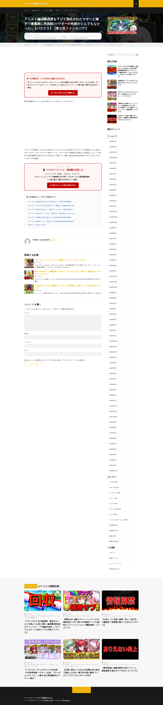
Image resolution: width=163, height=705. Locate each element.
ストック (112, 498)
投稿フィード (113, 558)
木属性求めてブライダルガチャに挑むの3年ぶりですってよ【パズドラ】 (128, 82)
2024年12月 (113, 211)
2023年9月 (112, 292)
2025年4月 (112, 190)
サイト (26, 350)
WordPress (66, 700)
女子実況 (42, 38)
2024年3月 (112, 260)
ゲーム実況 (63, 36)
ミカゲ (111, 514)
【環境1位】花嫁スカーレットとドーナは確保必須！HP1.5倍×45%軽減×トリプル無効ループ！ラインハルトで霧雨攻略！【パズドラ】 (128, 107)
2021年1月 (112, 465)
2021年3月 (112, 454)
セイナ (111, 503)
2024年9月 (112, 228)
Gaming (29, 36)
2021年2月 (112, 460)
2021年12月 (113, 406)
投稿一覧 (53, 240)
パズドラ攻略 (48, 10)
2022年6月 (112, 373)
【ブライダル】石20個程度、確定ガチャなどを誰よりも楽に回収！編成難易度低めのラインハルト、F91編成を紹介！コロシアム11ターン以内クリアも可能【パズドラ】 (42, 626)
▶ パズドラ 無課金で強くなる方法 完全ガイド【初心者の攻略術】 (50, 201)
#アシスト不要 (48, 664)
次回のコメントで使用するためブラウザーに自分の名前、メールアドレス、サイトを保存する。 (55, 360)
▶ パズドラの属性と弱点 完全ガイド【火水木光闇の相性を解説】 (50, 217)
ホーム (26, 10)
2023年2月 (112, 330)
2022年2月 (112, 395)
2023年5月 (112, 314)
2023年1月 (112, 336)
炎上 (130, 616)
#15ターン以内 (39, 664)
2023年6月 (112, 309)
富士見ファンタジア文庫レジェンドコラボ (63, 38)
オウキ (111, 482)
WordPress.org (114, 569)
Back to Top (81, 690)
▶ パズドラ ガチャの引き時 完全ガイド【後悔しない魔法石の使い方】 (52, 205)
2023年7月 (112, 303)
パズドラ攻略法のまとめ (44, 698)
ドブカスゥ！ (118, 616)
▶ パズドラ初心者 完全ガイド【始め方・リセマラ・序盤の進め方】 (51, 209)
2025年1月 (112, 206)
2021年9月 (112, 422)
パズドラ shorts (80, 664)
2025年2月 (112, 201)
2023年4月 (112, 319)
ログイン (112, 553)
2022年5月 (112, 379)
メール (27, 342)
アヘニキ (111, 616)
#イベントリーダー (33, 666)
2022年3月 (112, 390)
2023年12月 (113, 276)
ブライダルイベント (126, 664)
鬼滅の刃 (112, 541)
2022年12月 (113, 341)
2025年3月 (112, 195)
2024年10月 (113, 222)
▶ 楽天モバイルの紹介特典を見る (63, 185)
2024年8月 (112, 233)
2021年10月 (113, 417)
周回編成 (32, 617)
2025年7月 (112, 174)
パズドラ (38, 34)
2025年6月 (112, 179)
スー (80, 36)
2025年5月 (112, 184)
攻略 (77, 38)
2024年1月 (112, 271)
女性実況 (48, 38)
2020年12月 (113, 471)
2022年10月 (113, 352)
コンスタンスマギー (72, 36)
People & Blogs (30, 616)
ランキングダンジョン (70, 10)
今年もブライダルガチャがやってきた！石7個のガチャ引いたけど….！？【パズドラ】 (128, 94)
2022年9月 (112, 357)
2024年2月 (112, 265)
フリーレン (89, 616)
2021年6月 (112, 438)
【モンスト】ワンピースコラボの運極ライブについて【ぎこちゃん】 (60, 260)
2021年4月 (112, 449)
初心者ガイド (36, 10)
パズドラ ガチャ (73, 666)
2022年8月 (112, 363)
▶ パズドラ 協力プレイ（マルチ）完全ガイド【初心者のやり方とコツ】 (52, 213)
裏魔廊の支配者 (84, 38)
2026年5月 (112, 147)
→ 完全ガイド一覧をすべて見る (36, 225)
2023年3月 (112, 325)
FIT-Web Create (47, 700)
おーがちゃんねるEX (41, 616)
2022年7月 (112, 368)
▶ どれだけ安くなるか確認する (63, 93)
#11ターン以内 (30, 664)
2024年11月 (113, 217)
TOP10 (71, 616)
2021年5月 (112, 444)
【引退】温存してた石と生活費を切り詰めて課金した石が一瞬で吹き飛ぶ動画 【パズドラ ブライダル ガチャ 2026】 (81, 672)
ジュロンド (113, 493)
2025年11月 (113, 152)
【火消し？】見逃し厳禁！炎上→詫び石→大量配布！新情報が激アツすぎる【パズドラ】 (128, 118)
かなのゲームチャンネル (42, 36)
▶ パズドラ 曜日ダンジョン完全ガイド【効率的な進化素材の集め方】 (52, 221)
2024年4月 (112, 255)
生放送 (111, 530)
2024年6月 (112, 244)
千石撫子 (36, 38)
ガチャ (58, 10)
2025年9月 (112, 163)
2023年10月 (113, 287)
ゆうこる (76, 616)
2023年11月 (113, 282)
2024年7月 (112, 238)
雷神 (110, 536)
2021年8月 (112, 427)
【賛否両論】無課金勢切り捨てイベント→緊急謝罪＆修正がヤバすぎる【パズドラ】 (120, 669)
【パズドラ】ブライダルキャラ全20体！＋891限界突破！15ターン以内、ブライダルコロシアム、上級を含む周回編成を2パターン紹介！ (42, 674)
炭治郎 (111, 525)
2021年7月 (112, 433)
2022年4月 (112, 384)
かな (33, 36)
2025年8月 (112, 168)
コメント (27, 313)
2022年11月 (113, 346)
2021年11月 (113, 411)
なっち (52, 36)
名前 (26, 333)
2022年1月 (112, 400)
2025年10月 (113, 157)
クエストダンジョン (53, 616)
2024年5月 (112, 249)
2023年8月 (112, 298)
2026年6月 (112, 141)
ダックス (85, 36)
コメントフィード (115, 563)
